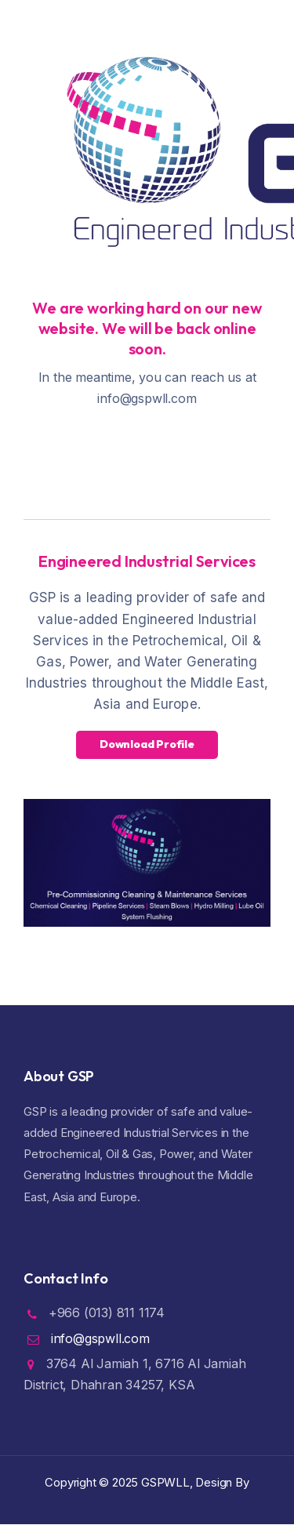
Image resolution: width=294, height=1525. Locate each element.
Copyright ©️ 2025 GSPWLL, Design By (147, 1482)
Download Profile (147, 744)
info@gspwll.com (100, 1338)
